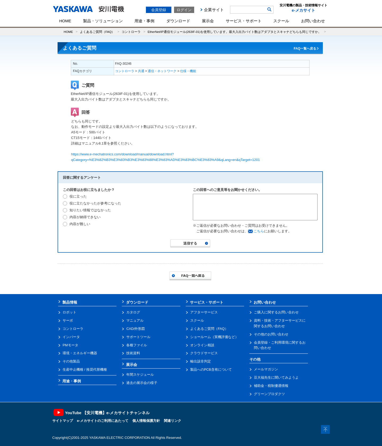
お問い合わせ (313, 21)
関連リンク (172, 421)
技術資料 (133, 353)
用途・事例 (144, 21)
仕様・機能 (188, 71)
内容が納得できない (85, 217)
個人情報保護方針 (146, 421)
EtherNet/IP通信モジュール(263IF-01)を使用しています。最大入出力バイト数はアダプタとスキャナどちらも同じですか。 (234, 31)
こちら (259, 231)
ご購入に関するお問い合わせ (276, 312)
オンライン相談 (202, 345)
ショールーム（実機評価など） (214, 337)
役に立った (78, 196)
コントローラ (131, 31)
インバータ (71, 337)
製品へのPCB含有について (211, 369)
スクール (281, 21)
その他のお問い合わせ (271, 334)
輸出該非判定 (200, 361)
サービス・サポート (244, 21)
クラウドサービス (204, 353)
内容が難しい (80, 224)
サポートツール (138, 337)
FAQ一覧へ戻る (305, 48)
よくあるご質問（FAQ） (97, 31)
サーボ (68, 320)
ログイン (184, 10)
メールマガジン (266, 369)
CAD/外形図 (135, 329)
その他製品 (71, 361)
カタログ (133, 312)
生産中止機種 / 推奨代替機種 (85, 369)
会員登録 (158, 10)
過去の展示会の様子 (141, 383)
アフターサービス (204, 312)
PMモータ (70, 345)
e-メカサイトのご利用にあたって (102, 421)
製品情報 (69, 302)
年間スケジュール (140, 375)
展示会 (208, 21)
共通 (141, 71)
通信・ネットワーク (162, 71)
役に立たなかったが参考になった (95, 203)
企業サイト (214, 9)
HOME (65, 21)
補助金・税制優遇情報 (271, 386)
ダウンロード (178, 21)
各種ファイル (136, 345)
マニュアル (135, 320)
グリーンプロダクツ (269, 394)
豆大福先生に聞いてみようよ (276, 377)
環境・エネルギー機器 (80, 353)
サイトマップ (62, 421)
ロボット (69, 312)
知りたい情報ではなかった (90, 210)
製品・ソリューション (103, 21)
